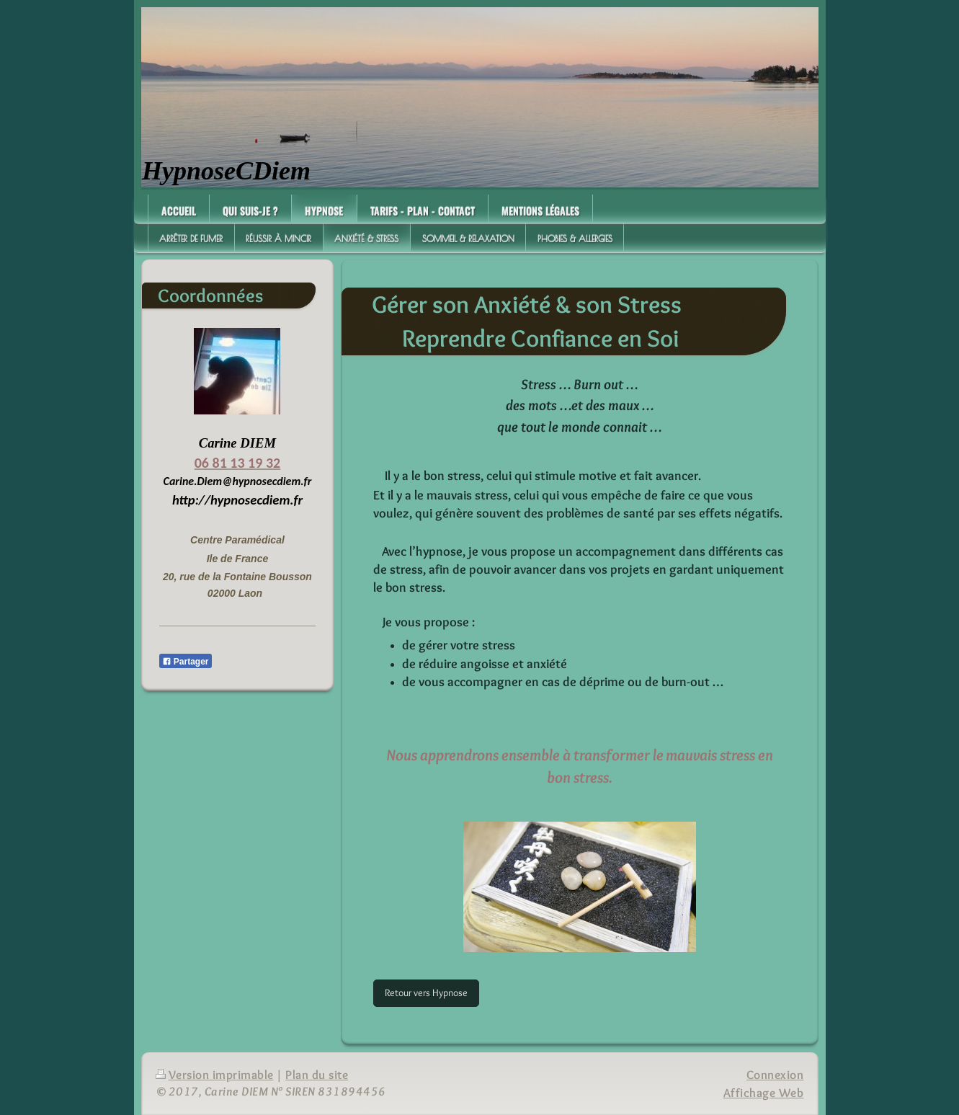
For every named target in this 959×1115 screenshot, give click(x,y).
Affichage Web (763, 1092)
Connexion (775, 1074)
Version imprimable (215, 1074)
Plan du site (316, 1074)
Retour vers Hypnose (426, 992)
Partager (185, 662)
